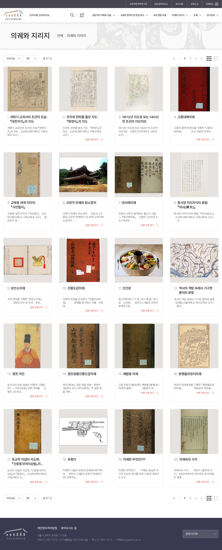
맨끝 (201, 59)
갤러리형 (209, 58)
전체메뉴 (210, 4)
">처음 (174, 59)
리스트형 (216, 58)
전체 (60, 35)
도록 (195, 15)
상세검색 (82, 15)
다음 (196, 59)
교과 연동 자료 (159, 15)
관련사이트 (192, 534)
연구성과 (211, 15)
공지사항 (179, 4)
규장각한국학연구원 (138, 4)
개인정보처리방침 (47, 528)
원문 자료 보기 (92, 139)
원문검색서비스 (161, 4)
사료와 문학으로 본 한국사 (132, 15)
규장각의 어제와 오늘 (101, 15)
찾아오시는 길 (69, 528)
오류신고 (194, 4)
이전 (179, 59)
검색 (72, 15)
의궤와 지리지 (178, 15)
